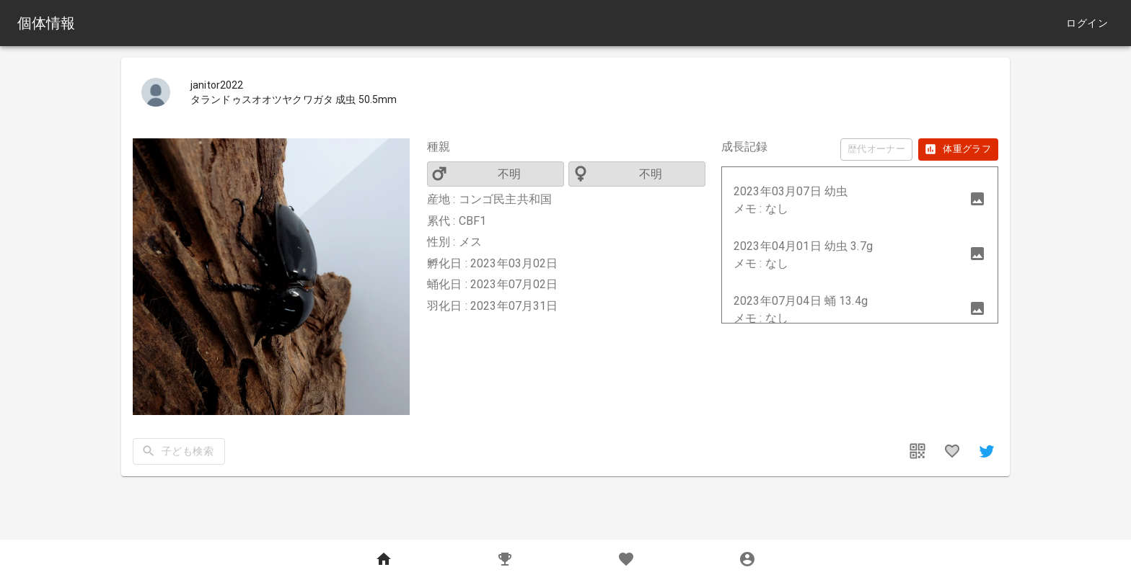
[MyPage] (747, 560)
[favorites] (952, 451)
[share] (986, 451)
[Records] (505, 560)
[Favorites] (626, 560)
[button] (860, 200)
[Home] (383, 560)
